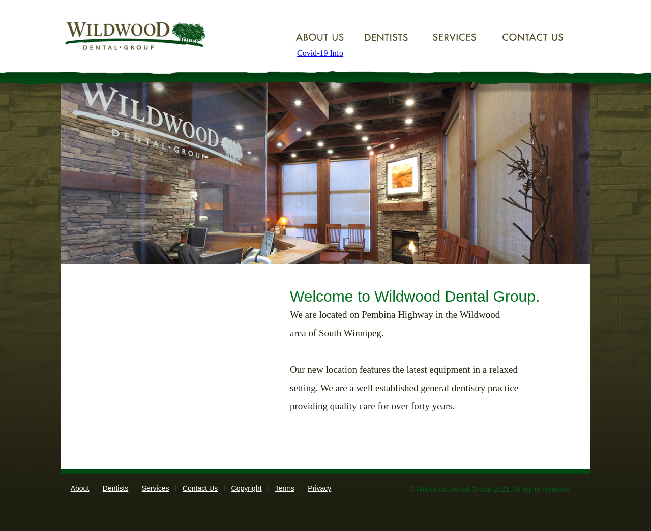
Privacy (319, 488)
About (80, 488)
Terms (284, 488)
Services (155, 488)
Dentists (116, 488)
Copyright (246, 488)
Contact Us (200, 488)
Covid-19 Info (320, 53)
